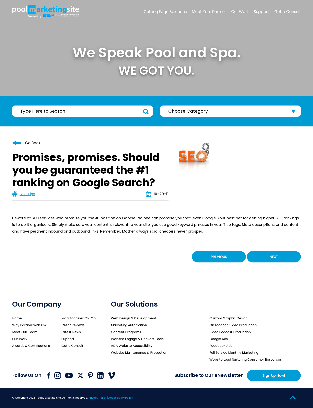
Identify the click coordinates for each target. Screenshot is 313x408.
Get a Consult (72, 345)
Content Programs (126, 332)
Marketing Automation (129, 325)
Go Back (32, 142)
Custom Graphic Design (228, 318)
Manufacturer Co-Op (78, 318)
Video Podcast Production (230, 332)
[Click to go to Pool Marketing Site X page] (80, 375)
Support (67, 339)
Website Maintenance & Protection (139, 352)
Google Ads (218, 339)
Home (17, 318)
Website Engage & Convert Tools (137, 339)
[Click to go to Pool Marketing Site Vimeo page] (111, 375)
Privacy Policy (97, 398)
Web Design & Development (133, 318)
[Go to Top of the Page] (293, 397)
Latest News (71, 332)
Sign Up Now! (274, 375)
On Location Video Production (233, 325)
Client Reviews (72, 325)
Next (274, 256)
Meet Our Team (24, 332)
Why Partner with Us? (29, 325)
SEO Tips (27, 193)
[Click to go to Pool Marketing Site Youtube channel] (69, 375)
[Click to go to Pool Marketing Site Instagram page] (57, 375)
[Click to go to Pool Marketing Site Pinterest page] (90, 375)
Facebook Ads (220, 345)
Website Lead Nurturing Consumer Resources (245, 359)
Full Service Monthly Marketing (233, 352)
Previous (219, 256)
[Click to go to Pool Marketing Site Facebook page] (48, 375)
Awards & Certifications (31, 345)
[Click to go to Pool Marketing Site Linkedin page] (100, 375)
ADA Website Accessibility (131, 345)
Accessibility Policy (120, 398)
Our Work (19, 339)
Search (146, 111)
